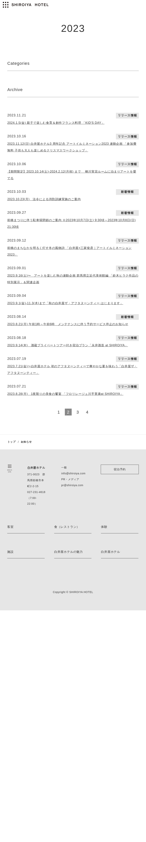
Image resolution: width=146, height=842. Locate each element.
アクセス (106, 758)
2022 (107, 137)
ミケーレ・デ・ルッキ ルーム (24, 649)
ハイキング (107, 649)
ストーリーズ (62, 765)
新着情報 (81, 80)
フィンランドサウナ (19, 752)
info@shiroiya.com (74, 580)
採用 (103, 765)
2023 (59, 137)
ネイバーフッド (63, 772)
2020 (107, 198)
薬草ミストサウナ (17, 765)
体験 (104, 627)
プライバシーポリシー (114, 772)
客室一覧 (12, 720)
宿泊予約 (120, 576)
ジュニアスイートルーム (21, 669)
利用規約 (106, 778)
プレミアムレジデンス (20, 713)
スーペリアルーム (17, 696)
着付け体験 (107, 683)
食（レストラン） (67, 627)
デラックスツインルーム (21, 683)
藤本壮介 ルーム (16, 656)
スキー (105, 669)
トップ (11, 549)
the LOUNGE (61, 649)
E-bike (104, 643)
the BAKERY (61, 663)
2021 (107, 122)
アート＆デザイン (64, 752)
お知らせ (59, 778)
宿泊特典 (59, 758)
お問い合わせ (109, 792)
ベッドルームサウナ (19, 758)
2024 (59, 129)
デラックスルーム (17, 689)
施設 (10, 736)
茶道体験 (106, 676)
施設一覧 (12, 772)
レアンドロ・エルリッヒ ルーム (25, 663)
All (9, 80)
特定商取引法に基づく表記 (116, 785)
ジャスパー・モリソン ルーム (24, 643)
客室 (10, 627)
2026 (10, 122)
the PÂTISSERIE (63, 656)
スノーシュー (109, 663)
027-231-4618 (36, 599)
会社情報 (106, 752)
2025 (59, 122)
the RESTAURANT (64, 643)
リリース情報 (16, 88)
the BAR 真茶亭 (63, 669)
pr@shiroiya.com (72, 592)
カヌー (105, 656)
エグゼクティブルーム (20, 676)
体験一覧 (106, 689)
